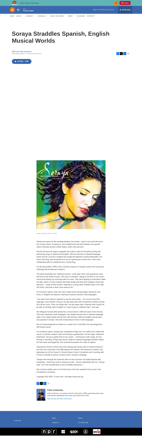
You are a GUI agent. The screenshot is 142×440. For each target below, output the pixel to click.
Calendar (81, 20)
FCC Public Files (83, 427)
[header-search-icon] (117, 5)
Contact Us (55, 427)
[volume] (18, 14)
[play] (12, 14)
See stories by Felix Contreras (59, 403)
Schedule (42, 20)
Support (90, 20)
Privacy (80, 422)
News (70, 20)
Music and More (57, 20)
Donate (127, 5)
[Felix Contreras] (40, 399)
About (19, 20)
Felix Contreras (25, 56)
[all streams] (125, 14)
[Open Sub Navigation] (23, 20)
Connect (29, 20)
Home (12, 20)
